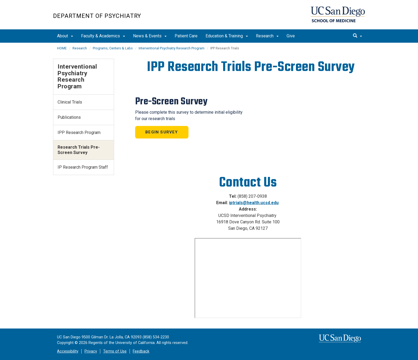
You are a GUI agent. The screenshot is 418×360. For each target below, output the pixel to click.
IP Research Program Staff (83, 167)
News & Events (150, 35)
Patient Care (186, 35)
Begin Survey (161, 132)
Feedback (141, 351)
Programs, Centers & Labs (113, 48)
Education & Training (227, 35)
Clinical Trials (70, 102)
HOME (62, 48)
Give (291, 35)
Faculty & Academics (103, 35)
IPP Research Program (79, 132)
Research (267, 35)
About (65, 35)
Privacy (91, 351)
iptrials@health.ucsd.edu (254, 202)
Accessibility (67, 351)
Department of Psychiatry (97, 16)
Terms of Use (115, 351)
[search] (357, 36)
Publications (69, 117)
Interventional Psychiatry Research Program (171, 48)
